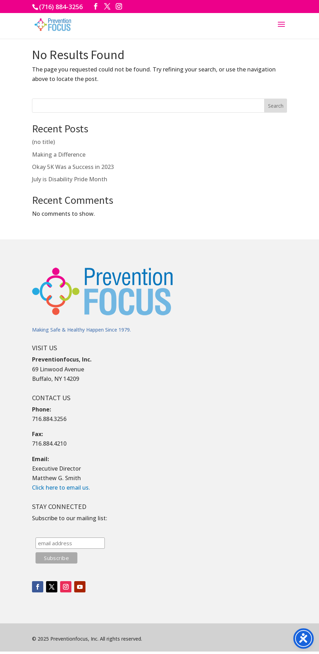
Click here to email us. (61, 487)
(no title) (43, 142)
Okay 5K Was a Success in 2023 (73, 167)
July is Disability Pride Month (69, 179)
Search (275, 105)
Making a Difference (58, 154)
